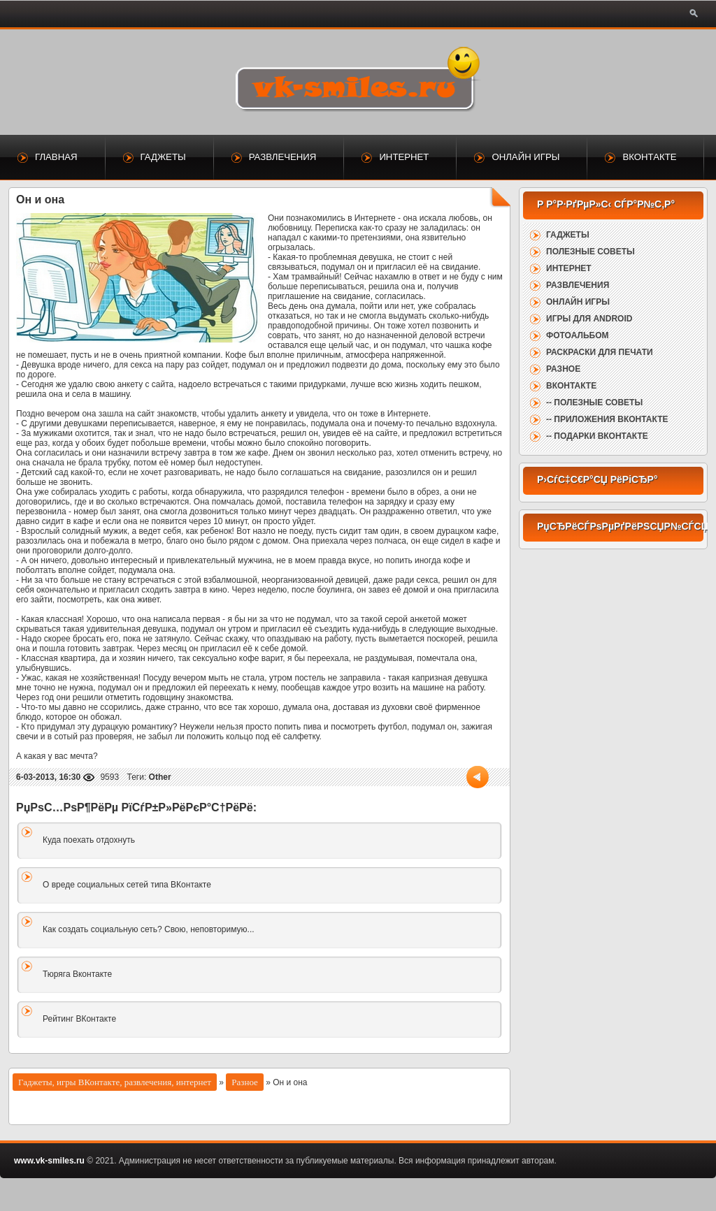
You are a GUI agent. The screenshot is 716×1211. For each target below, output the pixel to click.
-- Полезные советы (594, 402)
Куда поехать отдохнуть (89, 840)
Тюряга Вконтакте (77, 974)
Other (160, 777)
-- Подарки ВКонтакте (597, 436)
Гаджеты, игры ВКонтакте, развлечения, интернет (114, 1082)
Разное (244, 1082)
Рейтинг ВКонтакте (79, 1019)
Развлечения (283, 157)
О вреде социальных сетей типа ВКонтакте (127, 885)
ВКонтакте (649, 157)
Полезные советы (590, 251)
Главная (56, 157)
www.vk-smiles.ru (49, 1161)
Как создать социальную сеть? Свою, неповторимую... (149, 929)
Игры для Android (589, 319)
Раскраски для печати (599, 352)
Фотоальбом (577, 335)
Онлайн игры (525, 157)
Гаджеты (163, 157)
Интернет (404, 157)
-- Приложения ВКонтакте (607, 419)
